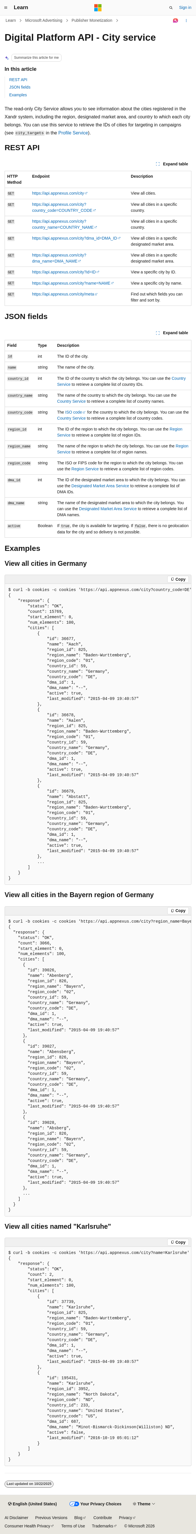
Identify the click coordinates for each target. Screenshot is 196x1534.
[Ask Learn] (175, 20)
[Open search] (171, 8)
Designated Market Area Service (100, 486)
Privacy (125, 1517)
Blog (78, 1517)
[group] (98, 734)
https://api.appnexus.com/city (58, 193)
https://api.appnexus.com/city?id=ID (64, 272)
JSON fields (19, 87)
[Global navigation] (5, 8)
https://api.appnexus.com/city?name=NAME (71, 283)
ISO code (73, 412)
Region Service (85, 469)
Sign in (185, 7)
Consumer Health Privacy (27, 1526)
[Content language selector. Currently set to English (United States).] (32, 1504)
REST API (18, 79)
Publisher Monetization (92, 20)
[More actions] (186, 20)
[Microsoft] (98, 7)
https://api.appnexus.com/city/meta (63, 294)
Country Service (71, 401)
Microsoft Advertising (43, 20)
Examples (18, 95)
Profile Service (73, 132)
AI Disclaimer (16, 1517)
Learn (11, 20)
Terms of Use (73, 1526)
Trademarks (102, 1526)
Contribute (102, 1517)
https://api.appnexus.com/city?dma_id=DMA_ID (74, 238)
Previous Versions (51, 1517)
